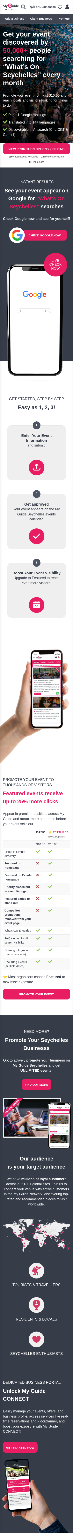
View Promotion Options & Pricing (36, 149)
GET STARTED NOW (20, 1447)
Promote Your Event (36, 994)
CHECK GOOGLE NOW (45, 235)
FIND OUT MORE (36, 1084)
